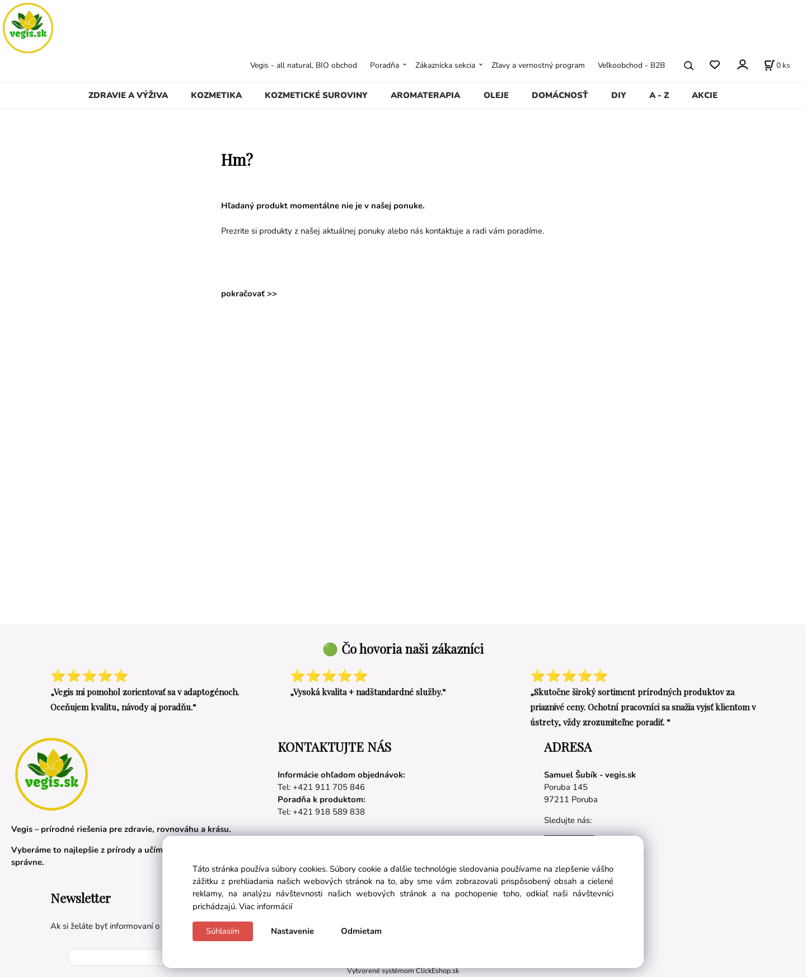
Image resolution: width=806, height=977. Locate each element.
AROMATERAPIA (425, 95)
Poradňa (384, 65)
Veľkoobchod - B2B (631, 65)
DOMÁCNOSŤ (560, 95)
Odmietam (361, 931)
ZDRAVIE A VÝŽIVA (128, 95)
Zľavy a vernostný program (538, 65)
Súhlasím (223, 931)
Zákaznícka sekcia (445, 65)
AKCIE (705, 95)
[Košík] (777, 65)
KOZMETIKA (216, 95)
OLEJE (496, 95)
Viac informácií (265, 906)
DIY (618, 95)
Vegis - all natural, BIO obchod (303, 65)
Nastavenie (292, 931)
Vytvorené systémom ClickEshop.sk (403, 970)
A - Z (659, 95)
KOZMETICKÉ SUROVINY (316, 95)
